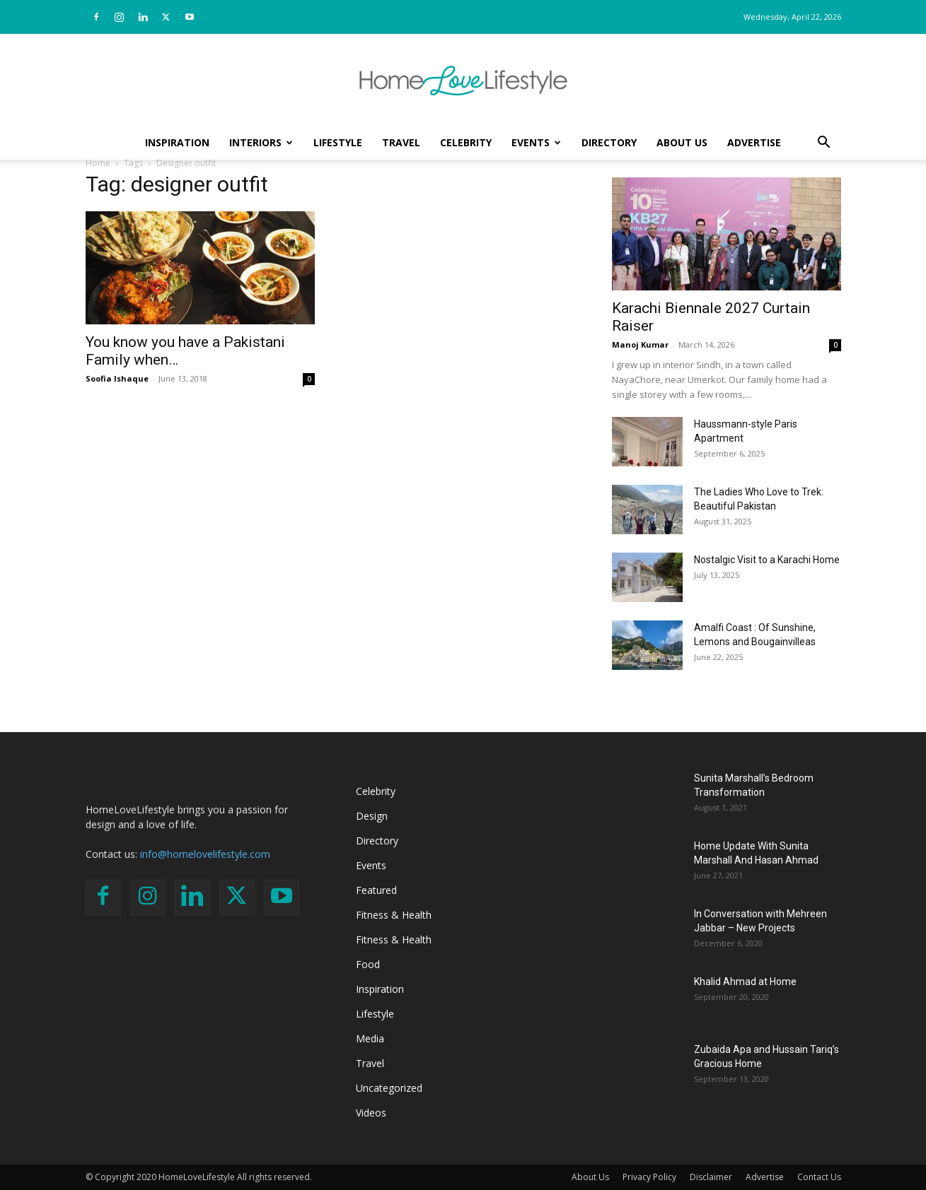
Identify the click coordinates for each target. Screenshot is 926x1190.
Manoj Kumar (640, 344)
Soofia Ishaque (117, 378)
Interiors (261, 142)
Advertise (754, 142)
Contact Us (819, 1177)
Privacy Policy (649, 1177)
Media (370, 1038)
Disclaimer (711, 1177)
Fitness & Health (394, 914)
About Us (681, 142)
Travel (401, 142)
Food (368, 964)
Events (536, 142)
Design (372, 816)
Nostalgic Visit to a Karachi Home (767, 559)
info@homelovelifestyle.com (205, 854)
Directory (609, 142)
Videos (371, 1112)
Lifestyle (337, 142)
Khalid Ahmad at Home (745, 981)
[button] (824, 144)
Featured (376, 890)
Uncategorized (389, 1088)
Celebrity (466, 142)
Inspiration (177, 142)
